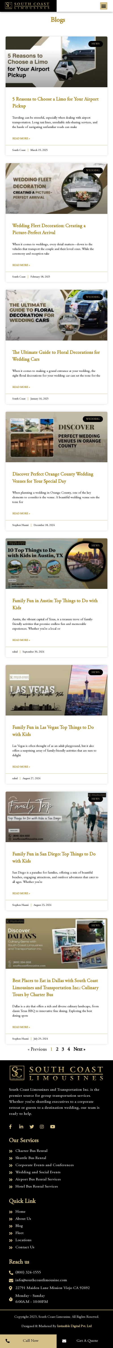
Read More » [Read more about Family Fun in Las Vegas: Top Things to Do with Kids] (21, 767)
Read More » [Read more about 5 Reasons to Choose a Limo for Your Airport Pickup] (21, 138)
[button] (103, 6)
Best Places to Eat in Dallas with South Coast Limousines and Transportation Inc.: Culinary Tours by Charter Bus (55, 988)
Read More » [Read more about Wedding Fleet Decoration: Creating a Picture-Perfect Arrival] (21, 265)
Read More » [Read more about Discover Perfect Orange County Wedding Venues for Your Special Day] (21, 513)
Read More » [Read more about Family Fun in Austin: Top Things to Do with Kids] (21, 640)
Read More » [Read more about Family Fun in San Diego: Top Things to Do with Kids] (21, 893)
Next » (79, 1049)
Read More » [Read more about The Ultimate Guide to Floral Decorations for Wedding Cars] (21, 387)
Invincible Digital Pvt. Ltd (74, 1326)
